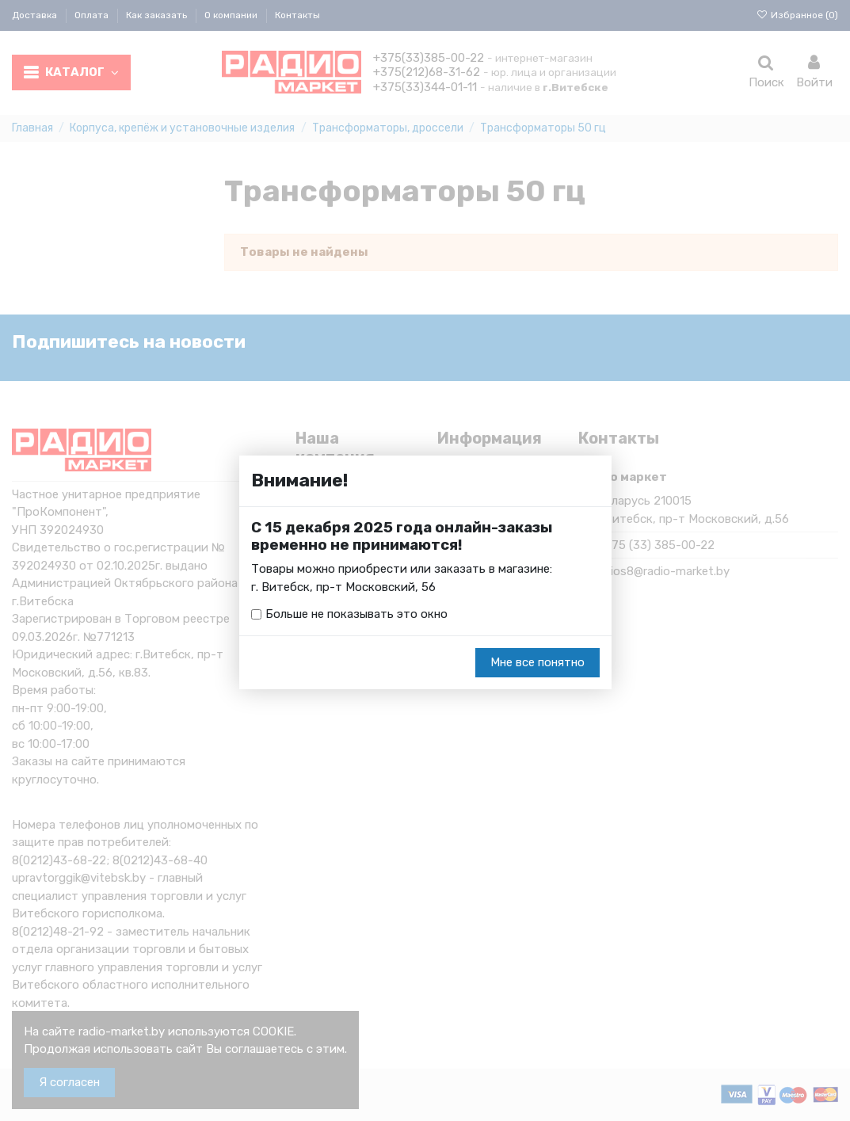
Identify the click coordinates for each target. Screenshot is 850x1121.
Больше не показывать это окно (356, 614)
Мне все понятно (537, 662)
